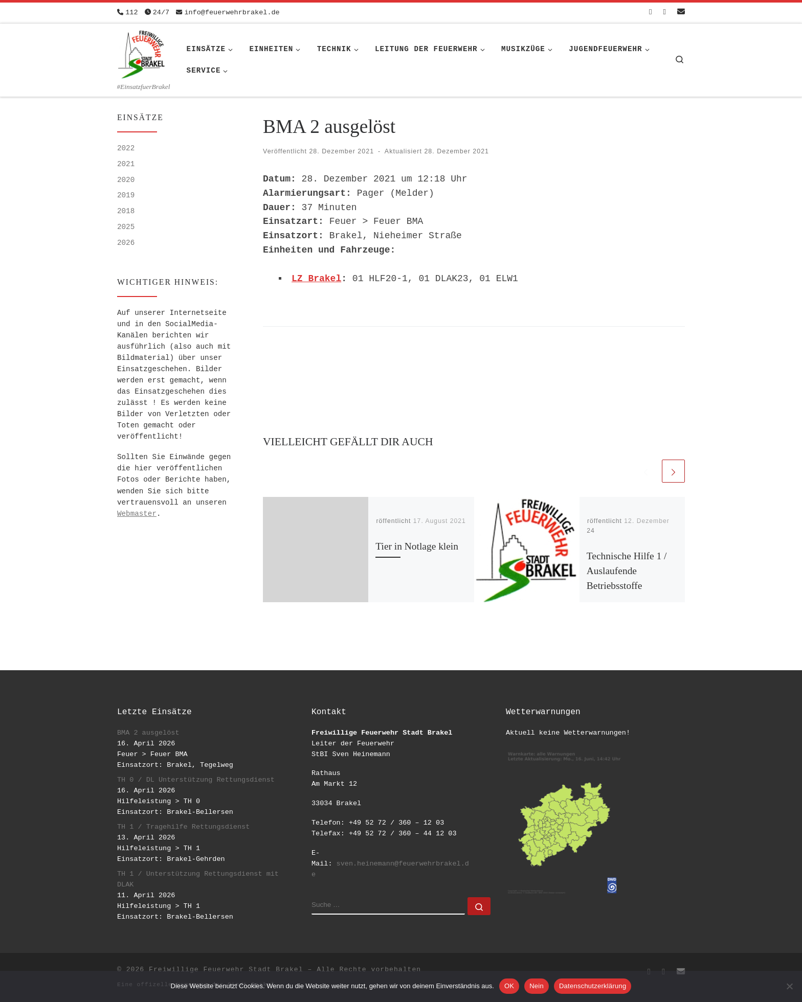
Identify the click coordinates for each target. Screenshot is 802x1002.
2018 (126, 211)
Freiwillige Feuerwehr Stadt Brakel (226, 969)
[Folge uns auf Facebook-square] (650, 12)
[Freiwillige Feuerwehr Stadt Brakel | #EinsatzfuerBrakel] (141, 52)
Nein (536, 986)
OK (509, 986)
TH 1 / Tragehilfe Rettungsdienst (183, 827)
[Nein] (789, 986)
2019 (126, 195)
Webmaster (137, 514)
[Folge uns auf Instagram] (664, 12)
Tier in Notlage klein (416, 546)
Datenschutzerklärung (592, 986)
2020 (126, 180)
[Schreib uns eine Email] (681, 12)
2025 (126, 227)
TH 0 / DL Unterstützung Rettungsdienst (196, 780)
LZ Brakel (316, 279)
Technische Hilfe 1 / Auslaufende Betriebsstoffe (627, 571)
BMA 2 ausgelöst (148, 733)
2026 (126, 243)
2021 (126, 164)
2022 (126, 148)
